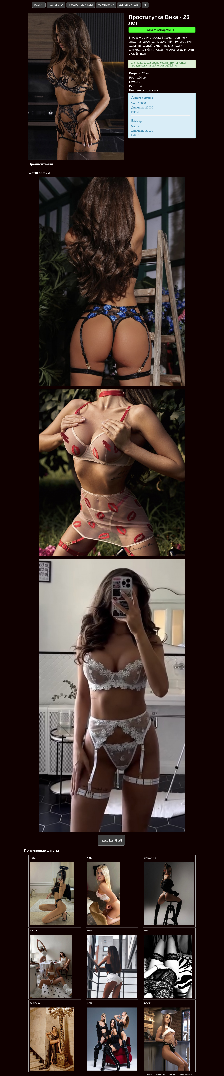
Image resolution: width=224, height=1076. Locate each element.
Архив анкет (160, 1074)
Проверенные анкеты (80, 5)
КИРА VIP (147, 1003)
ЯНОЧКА (33, 858)
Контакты (172, 1074)
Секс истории (106, 5)
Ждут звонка (56, 5)
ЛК (145, 5)
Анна (146, 930)
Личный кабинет (186, 1074)
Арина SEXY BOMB (150, 858)
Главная (38, 5)
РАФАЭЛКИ (33, 930)
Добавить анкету (128, 5)
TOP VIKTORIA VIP (35, 1003)
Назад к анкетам (111, 840)
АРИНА (89, 858)
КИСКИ (89, 1003)
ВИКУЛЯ (90, 930)
